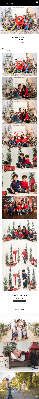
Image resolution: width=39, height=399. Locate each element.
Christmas (9, 50)
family (3, 50)
